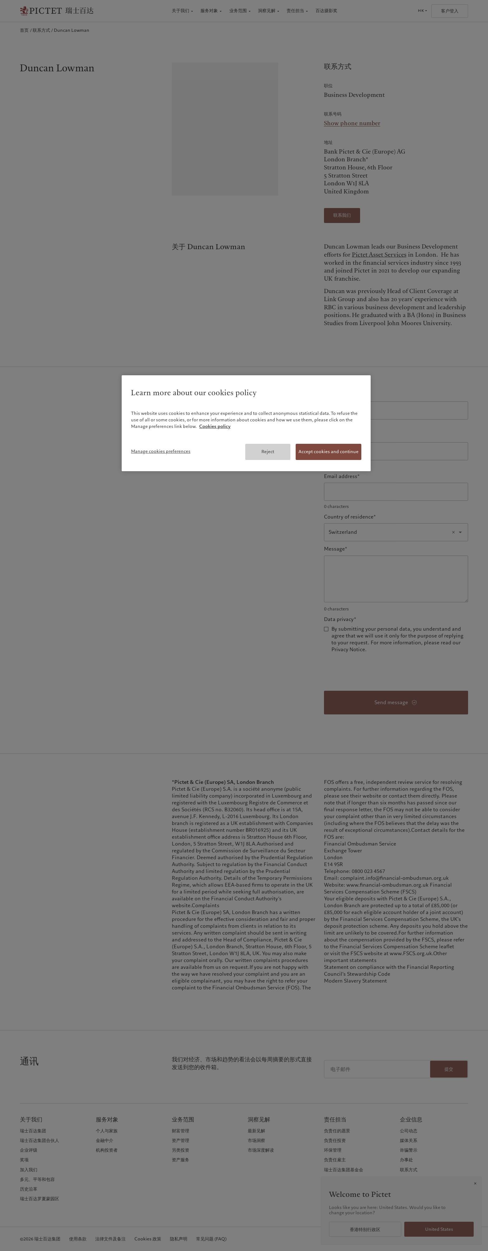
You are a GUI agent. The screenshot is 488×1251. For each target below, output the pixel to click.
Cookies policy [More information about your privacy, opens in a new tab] (215, 426)
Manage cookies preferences (160, 451)
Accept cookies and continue (328, 451)
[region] (246, 423)
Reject (267, 451)
